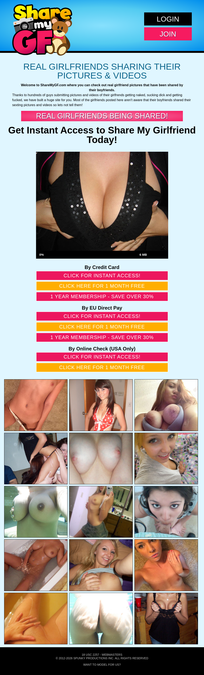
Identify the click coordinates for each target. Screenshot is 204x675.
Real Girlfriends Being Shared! (102, 116)
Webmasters (112, 654)
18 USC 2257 (90, 654)
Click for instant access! (102, 275)
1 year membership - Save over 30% (102, 296)
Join (168, 34)
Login (168, 19)
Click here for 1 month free (102, 286)
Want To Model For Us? (102, 664)
